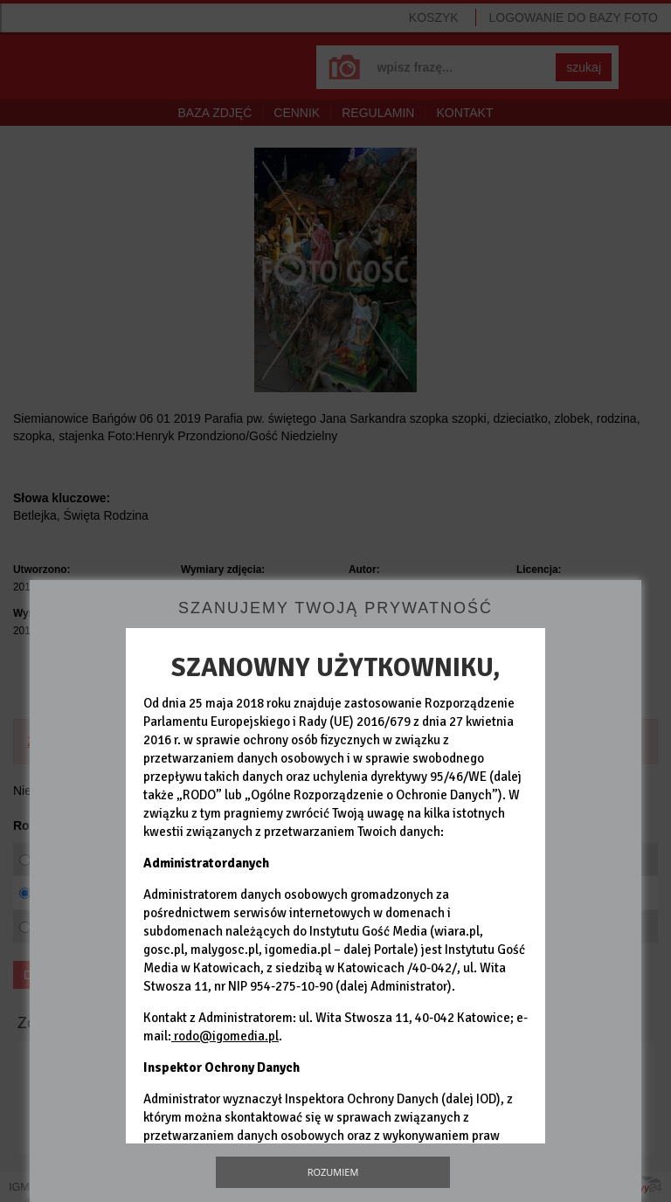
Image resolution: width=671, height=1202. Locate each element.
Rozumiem (333, 1171)
